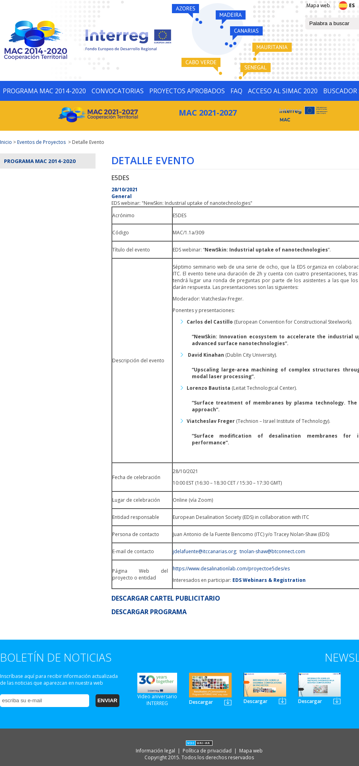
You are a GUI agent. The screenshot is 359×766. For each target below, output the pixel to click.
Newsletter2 (282, 700)
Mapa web (318, 5)
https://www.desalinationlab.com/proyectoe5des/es (231, 568)
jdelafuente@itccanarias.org (204, 551)
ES (352, 5)
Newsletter (228, 702)
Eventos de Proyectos (41, 142)
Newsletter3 (337, 700)
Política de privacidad (208, 750)
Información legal (156, 750)
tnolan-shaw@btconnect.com (272, 551)
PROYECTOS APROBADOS (187, 90)
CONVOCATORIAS (118, 90)
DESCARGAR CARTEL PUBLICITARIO (165, 598)
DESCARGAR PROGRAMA (149, 611)
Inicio (6, 142)
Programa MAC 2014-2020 (40, 161)
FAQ (236, 90)
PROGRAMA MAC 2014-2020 (44, 90)
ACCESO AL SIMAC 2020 (283, 90)
